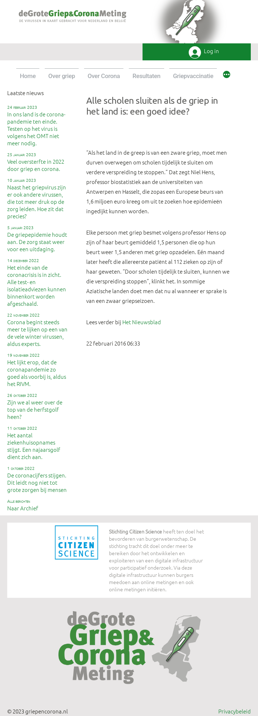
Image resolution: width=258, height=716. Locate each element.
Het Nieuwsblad (141, 322)
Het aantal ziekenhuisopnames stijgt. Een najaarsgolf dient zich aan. (33, 442)
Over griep (61, 76)
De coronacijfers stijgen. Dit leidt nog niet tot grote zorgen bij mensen (37, 479)
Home (28, 76)
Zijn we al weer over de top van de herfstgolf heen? (34, 406)
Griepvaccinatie (193, 76)
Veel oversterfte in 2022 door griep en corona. (35, 161)
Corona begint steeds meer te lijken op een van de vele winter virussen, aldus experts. (37, 329)
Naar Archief (22, 505)
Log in (211, 51)
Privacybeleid (234, 711)
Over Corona (104, 76)
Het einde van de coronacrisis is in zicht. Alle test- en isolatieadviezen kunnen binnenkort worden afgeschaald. (36, 282)
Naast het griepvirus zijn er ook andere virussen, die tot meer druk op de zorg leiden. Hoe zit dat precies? (36, 198)
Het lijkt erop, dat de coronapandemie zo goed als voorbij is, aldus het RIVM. (36, 369)
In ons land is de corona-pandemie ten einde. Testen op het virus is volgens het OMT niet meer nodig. (36, 125)
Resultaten (146, 76)
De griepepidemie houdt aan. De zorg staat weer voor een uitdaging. (37, 238)
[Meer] (226, 75)
